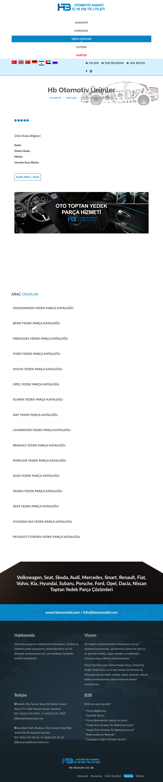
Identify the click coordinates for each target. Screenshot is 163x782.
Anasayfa (81, 22)
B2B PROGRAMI (113, 63)
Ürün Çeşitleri (81, 39)
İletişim (81, 47)
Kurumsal (81, 30)
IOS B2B (92, 63)
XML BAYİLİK (136, 63)
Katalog (128, 776)
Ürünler (71, 97)
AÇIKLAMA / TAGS (27, 177)
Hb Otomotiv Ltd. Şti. (81, 767)
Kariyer (81, 55)
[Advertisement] (81, 260)
